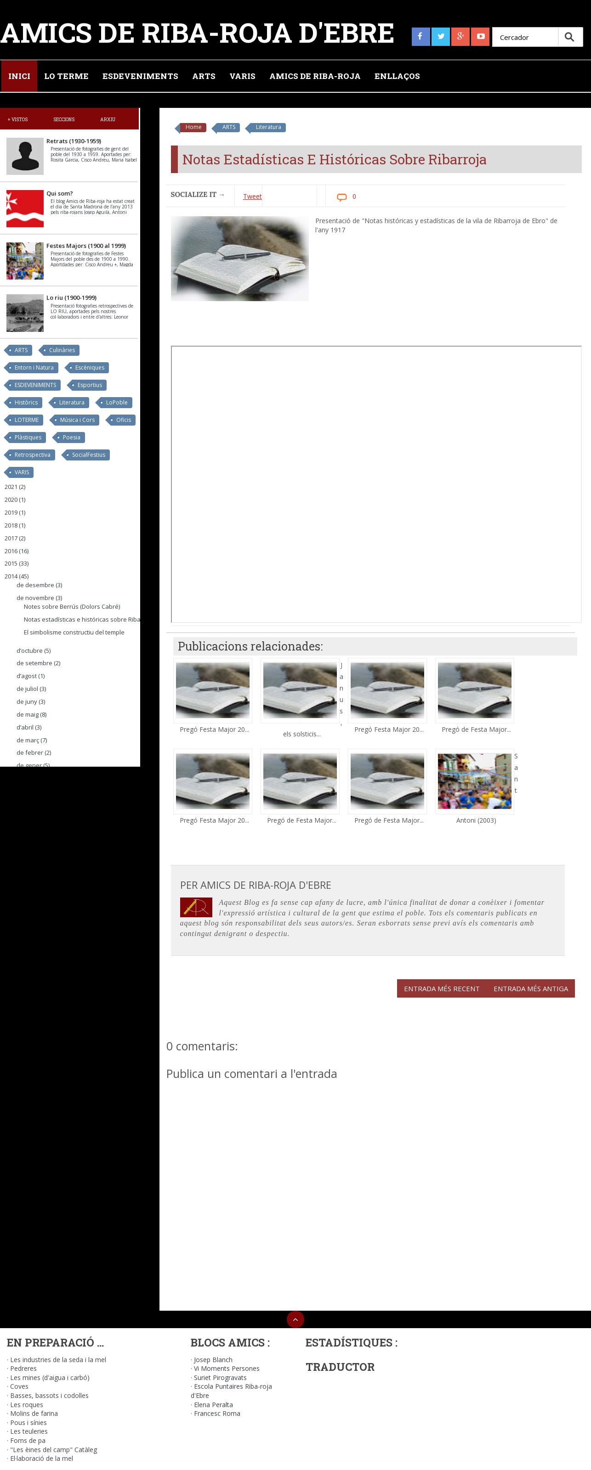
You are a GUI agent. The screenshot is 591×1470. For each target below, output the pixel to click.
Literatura (268, 127)
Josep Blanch (213, 1359)
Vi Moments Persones (227, 1368)
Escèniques (89, 367)
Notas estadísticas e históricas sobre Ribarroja (89, 619)
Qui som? (59, 193)
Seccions (63, 119)
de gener (29, 765)
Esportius (90, 385)
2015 (11, 563)
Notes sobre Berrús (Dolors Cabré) (72, 606)
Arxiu (107, 119)
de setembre (34, 663)
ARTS (228, 127)
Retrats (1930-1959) (73, 141)
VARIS (22, 472)
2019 (11, 512)
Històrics (26, 402)
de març (28, 740)
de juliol (27, 689)
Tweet (252, 196)
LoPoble (117, 402)
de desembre (35, 585)
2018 (11, 525)
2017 (11, 538)
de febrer (30, 752)
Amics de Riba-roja (315, 76)
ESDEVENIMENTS (35, 385)
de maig (28, 714)
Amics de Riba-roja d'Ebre (197, 32)
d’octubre (30, 650)
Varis (242, 76)
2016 (11, 551)
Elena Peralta (213, 1404)
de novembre (35, 598)
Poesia (71, 437)
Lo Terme (66, 76)
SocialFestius (88, 455)
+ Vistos (18, 119)
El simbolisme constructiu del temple (74, 632)
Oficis (123, 420)
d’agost (27, 676)
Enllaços (397, 76)
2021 (11, 487)
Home (194, 127)
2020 (11, 499)
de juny (27, 701)
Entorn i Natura (34, 367)
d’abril (25, 727)
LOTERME (27, 420)
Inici (19, 76)
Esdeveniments (140, 76)
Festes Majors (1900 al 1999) (86, 245)
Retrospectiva (33, 455)
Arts (204, 76)
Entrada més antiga (531, 988)
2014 (11, 576)
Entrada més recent (442, 988)
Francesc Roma (217, 1413)
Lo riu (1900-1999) (71, 297)
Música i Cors (77, 420)
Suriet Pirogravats (220, 1377)
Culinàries (62, 350)
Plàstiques (28, 437)
